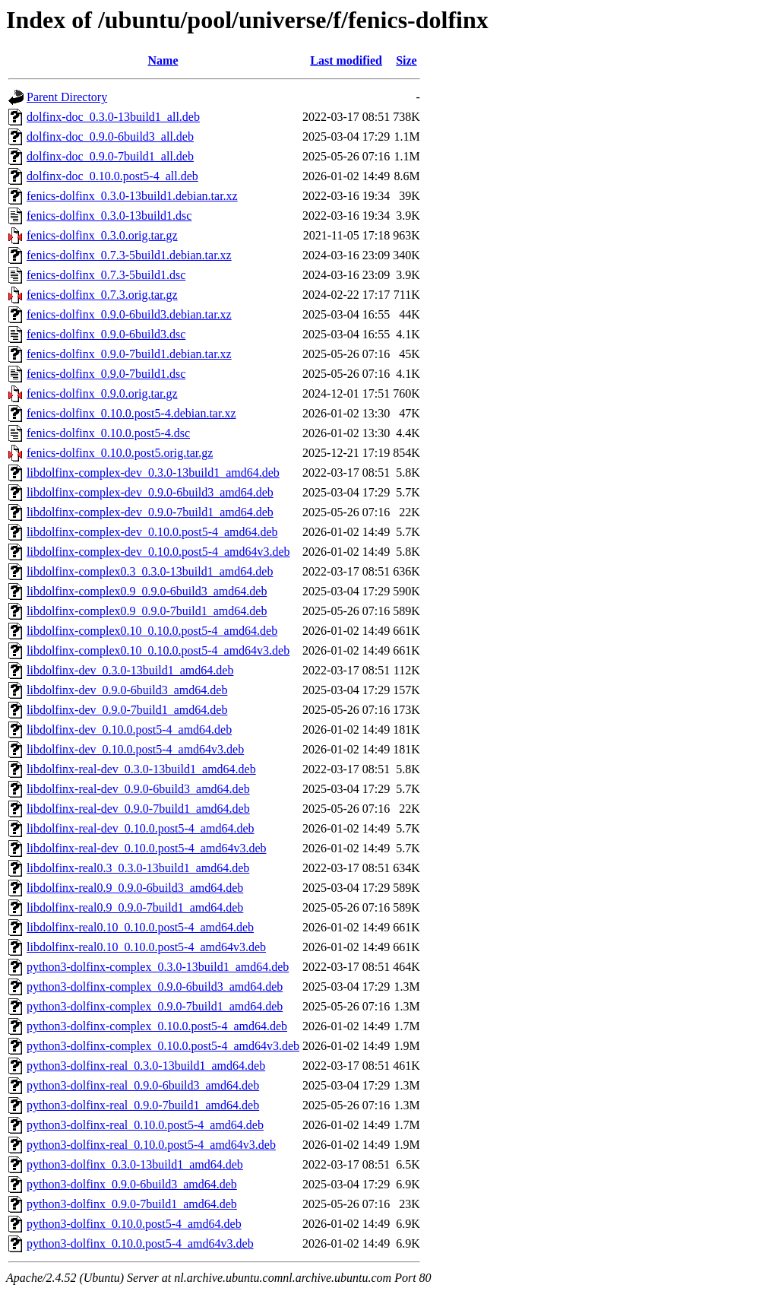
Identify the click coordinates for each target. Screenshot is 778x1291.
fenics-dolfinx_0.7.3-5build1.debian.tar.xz (129, 255)
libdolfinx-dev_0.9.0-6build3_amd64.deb (127, 690)
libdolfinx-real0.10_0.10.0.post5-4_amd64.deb (140, 927)
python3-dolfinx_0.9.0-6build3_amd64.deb (132, 1184)
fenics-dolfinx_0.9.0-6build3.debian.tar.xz (129, 314)
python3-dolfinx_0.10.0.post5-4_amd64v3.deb (140, 1243)
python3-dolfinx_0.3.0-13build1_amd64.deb (135, 1164)
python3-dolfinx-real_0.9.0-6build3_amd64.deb (143, 1085)
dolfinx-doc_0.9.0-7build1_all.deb (110, 156)
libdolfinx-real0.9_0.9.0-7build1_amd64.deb (135, 907)
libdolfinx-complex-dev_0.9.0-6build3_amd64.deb (150, 492)
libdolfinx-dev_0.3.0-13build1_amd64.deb (130, 670)
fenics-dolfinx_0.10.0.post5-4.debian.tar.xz (131, 413)
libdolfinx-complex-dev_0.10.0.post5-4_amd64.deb (152, 531)
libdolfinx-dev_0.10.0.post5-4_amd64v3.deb (135, 749)
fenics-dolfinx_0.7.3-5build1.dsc (106, 274)
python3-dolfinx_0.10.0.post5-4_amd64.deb (134, 1223)
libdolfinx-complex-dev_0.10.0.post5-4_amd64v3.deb (158, 551)
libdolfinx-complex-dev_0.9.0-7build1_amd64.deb (150, 512)
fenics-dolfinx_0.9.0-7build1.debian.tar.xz (129, 353)
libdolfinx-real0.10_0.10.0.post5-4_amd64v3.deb (146, 946)
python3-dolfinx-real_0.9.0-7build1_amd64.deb (143, 1105)
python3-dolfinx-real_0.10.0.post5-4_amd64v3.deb (151, 1144)
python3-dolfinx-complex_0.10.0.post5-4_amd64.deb (157, 1026)
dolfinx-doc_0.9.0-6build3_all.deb (110, 136)
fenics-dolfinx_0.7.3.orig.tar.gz (102, 294)
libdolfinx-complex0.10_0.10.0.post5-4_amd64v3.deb (158, 650)
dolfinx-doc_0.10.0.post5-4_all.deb (112, 176)
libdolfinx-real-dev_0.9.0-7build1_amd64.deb (138, 808)
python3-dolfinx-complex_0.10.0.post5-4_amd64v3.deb (163, 1045)
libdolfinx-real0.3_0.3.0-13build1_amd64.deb (138, 867)
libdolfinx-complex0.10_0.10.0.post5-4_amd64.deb (152, 630)
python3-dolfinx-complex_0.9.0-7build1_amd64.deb (155, 1006)
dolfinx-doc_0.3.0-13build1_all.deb (113, 116)
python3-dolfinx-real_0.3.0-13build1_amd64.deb (146, 1065)
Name (163, 60)
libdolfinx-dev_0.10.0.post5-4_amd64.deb (129, 729)
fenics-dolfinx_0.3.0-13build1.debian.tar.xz (132, 195)
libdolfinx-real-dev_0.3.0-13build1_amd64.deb (141, 769)
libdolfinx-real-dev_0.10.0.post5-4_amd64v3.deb (147, 848)
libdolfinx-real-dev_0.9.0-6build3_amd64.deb (138, 788)
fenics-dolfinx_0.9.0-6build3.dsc (106, 334)
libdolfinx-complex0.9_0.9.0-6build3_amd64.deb (147, 591)
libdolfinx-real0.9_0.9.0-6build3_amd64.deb (135, 887)
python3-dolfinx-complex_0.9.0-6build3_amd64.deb (155, 986)
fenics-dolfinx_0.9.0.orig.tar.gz (102, 393)
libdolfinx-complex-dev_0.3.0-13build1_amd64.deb (153, 472)
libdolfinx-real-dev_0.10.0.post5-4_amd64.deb (141, 828)
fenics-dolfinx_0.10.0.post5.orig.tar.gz (120, 452)
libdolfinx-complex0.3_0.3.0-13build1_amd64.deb (150, 571)
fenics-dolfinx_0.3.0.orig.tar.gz (102, 235)
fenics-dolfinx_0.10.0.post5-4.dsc (108, 433)
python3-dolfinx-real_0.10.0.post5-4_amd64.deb (145, 1124)
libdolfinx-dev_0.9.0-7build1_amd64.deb (127, 709)
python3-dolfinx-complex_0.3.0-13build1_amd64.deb (158, 966)
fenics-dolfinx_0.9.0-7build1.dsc (106, 373)
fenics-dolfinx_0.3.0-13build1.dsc (109, 215)
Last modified (346, 60)
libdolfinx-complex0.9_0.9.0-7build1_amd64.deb (147, 610)
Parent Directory (67, 96)
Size (406, 60)
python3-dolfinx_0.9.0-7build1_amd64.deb (132, 1203)
